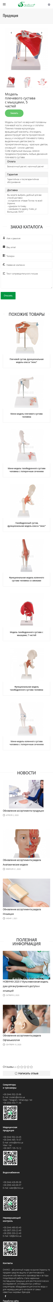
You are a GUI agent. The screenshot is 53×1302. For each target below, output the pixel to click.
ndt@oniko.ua (15, 1236)
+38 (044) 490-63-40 (12, 1227)
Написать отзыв (26, 1073)
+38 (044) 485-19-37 (12, 1139)
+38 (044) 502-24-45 (12, 1137)
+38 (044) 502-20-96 (12, 1094)
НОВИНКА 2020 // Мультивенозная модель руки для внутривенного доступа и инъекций (25, 986)
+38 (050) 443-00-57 (12, 1185)
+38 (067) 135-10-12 (12, 1148)
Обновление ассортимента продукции (23, 810)
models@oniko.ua (17, 1097)
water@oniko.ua (16, 1188)
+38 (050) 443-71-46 (12, 1102)
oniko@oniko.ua (16, 1142)
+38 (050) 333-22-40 (12, 1233)
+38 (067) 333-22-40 (12, 1230)
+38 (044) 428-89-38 (12, 1182)
